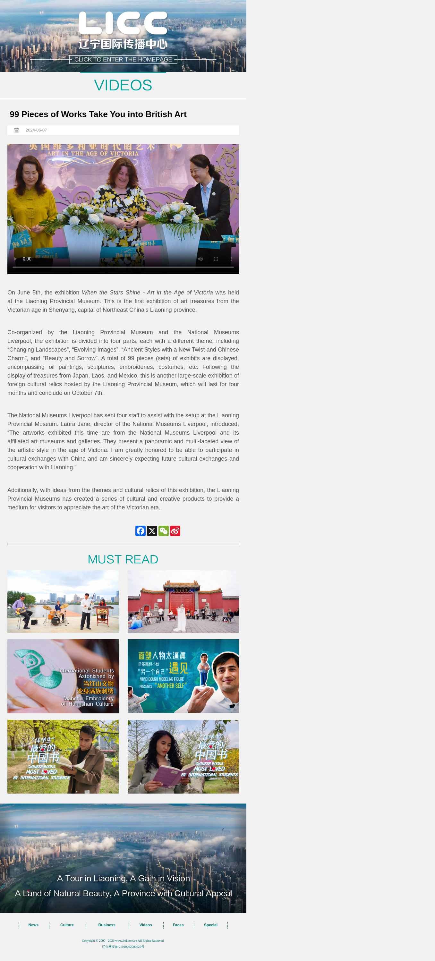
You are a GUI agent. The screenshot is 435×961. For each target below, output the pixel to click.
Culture (67, 925)
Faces (178, 925)
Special (211, 925)
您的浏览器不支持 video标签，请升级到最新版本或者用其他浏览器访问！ (123, 209)
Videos (146, 925)
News (33, 925)
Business (106, 925)
